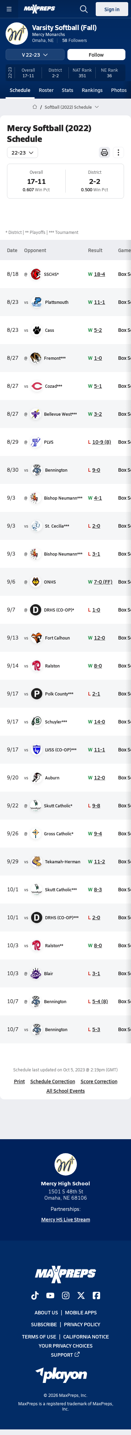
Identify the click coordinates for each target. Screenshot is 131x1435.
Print (19, 1081)
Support (65, 1354)
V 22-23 (35, 54)
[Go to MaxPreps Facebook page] (96, 1296)
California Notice (86, 1336)
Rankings (92, 89)
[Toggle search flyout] (84, 9)
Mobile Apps (81, 1312)
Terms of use (39, 1336)
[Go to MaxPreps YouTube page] (50, 1296)
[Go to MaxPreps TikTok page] (35, 1296)
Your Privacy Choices (66, 1345)
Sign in (111, 9)
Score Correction (99, 1081)
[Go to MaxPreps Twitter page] (81, 1296)
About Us (46, 1312)
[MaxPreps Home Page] (34, 107)
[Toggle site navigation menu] (9, 9)
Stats (67, 89)
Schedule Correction (52, 1081)
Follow (96, 54)
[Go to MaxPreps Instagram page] (65, 1296)
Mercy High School (65, 1170)
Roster (46, 89)
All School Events (65, 1090)
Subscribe (44, 1324)
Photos (119, 89)
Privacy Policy (82, 1324)
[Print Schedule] (104, 152)
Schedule (20, 89)
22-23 (23, 152)
